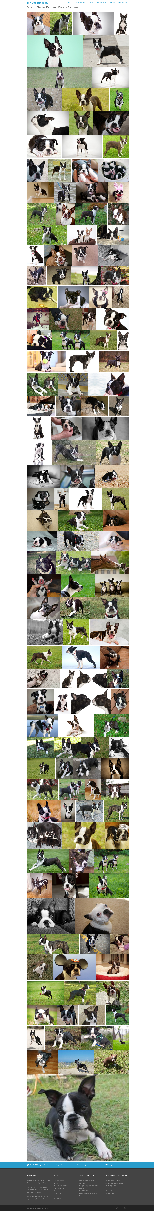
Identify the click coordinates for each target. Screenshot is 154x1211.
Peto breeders (83, 1196)
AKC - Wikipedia (110, 1196)
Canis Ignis (82, 1183)
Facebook (121, 1208)
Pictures (112, 2)
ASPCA (107, 1188)
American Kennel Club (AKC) (114, 1180)
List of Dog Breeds (110, 1186)
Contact (91, 2)
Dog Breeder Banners (60, 1186)
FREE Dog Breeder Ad (112, 1165)
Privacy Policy (58, 1193)
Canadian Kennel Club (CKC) (114, 1183)
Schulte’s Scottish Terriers (87, 1180)
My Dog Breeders (37, 2)
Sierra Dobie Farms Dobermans (89, 1193)
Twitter (116, 1208)
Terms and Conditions (60, 1196)
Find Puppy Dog (101, 2)
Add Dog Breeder (80, 2)
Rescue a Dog (122, 2)
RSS (125, 1208)
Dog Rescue (57, 1198)
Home (69, 2)
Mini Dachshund (84, 1190)
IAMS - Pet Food (110, 1191)
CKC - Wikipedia (110, 1193)
